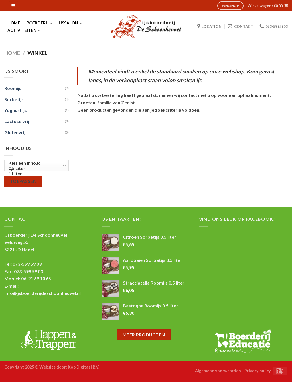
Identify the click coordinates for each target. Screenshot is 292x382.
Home (13, 23)
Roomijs (12, 88)
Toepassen (23, 181)
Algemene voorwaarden (218, 370)
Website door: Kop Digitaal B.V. (69, 367)
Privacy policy (257, 370)
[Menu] (13, 6)
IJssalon (70, 23)
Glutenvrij (14, 132)
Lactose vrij (16, 121)
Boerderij (40, 23)
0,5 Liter (35, 168)
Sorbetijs (14, 99)
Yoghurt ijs (15, 110)
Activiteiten (23, 30)
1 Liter (35, 174)
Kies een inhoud (35, 163)
